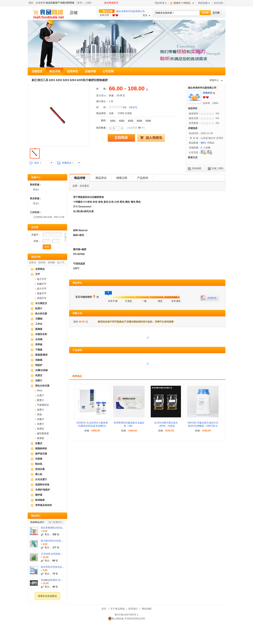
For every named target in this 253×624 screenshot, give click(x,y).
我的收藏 (204, 3)
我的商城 (161, 3)
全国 (101, 95)
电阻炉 (38, 365)
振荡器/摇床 (41, 354)
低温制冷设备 (42, 484)
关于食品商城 (117, 608)
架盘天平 (41, 293)
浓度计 (40, 424)
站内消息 (218, 3)
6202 (122, 120)
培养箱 (38, 344)
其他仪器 (40, 469)
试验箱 (38, 360)
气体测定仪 (43, 405)
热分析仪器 (41, 313)
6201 (113, 120)
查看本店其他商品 (47, 596)
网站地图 (146, 608)
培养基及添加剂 (43, 505)
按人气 (60, 262)
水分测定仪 (41, 303)
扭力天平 (41, 288)
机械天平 (41, 283)
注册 (88, 2)
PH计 (40, 390)
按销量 (51, 262)
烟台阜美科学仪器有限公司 (130, 11)
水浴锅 (38, 339)
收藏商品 (66, 162)
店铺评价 (212, 298)
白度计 (40, 395)
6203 (130, 120)
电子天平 (41, 279)
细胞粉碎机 (41, 448)
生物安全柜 (41, 334)
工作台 (38, 323)
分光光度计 (41, 479)
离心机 (38, 474)
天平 (37, 274)
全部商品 (40, 269)
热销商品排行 (37, 522)
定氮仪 (38, 443)
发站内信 (214, 93)
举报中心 (216, 80)
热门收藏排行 (55, 522)
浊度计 (38, 380)
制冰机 (38, 464)
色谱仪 (40, 428)
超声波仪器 (41, 453)
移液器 (40, 438)
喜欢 (36, 162)
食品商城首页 (111, 2)
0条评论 (133, 107)
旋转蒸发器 (43, 433)
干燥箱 (38, 349)
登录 (79, 2)
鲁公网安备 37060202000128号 (126, 619)
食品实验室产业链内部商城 (60, 2)
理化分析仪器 (42, 385)
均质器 (38, 458)
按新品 (32, 262)
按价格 (41, 262)
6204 (139, 120)
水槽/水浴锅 (41, 370)
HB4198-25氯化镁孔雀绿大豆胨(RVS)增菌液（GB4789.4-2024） (202, 425)
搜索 (46, 246)
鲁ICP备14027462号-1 (126, 614)
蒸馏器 (38, 329)
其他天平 (41, 298)
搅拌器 (38, 494)
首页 (104, 608)
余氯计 (40, 419)
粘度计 (38, 308)
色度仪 (38, 375)
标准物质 (40, 500)
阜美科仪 (207, 93)
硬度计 (40, 400)
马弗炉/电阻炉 (42, 489)
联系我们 (133, 608)
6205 (148, 120)
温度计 (40, 409)
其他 (39, 414)
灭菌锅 (38, 318)
